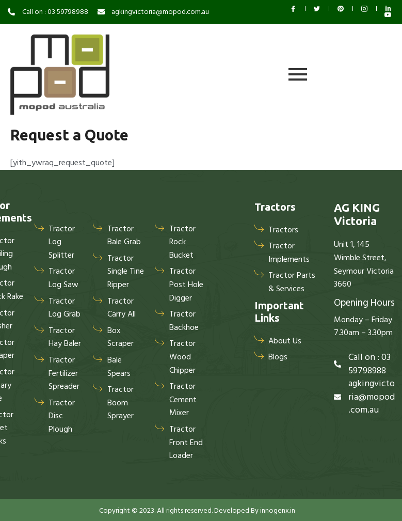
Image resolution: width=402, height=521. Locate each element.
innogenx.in (277, 510)
